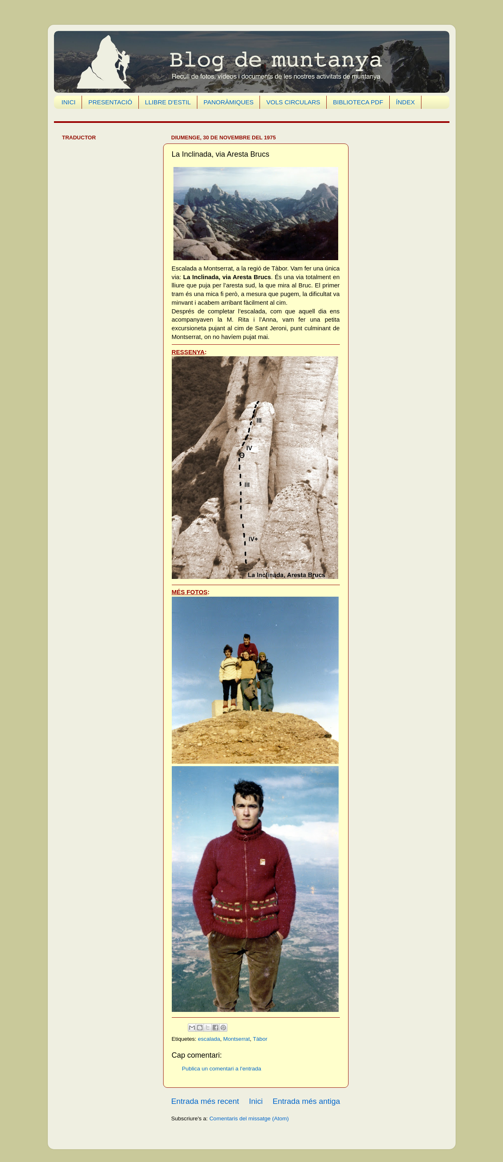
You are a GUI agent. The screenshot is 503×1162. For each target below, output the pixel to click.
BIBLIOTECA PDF (358, 102)
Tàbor (260, 1039)
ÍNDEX (405, 102)
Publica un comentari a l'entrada (221, 1069)
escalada (209, 1039)
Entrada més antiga (306, 1101)
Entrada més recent (205, 1101)
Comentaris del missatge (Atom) (249, 1118)
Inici (256, 1101)
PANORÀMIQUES (228, 102)
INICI (68, 102)
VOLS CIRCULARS (293, 102)
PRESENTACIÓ (110, 102)
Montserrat (236, 1039)
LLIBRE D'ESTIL (168, 102)
